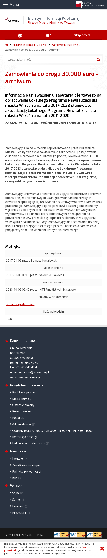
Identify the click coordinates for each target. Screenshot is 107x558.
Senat (16, 499)
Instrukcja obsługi (24, 437)
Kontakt (17, 458)
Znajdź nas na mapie (26, 465)
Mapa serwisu (21, 399)
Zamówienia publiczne (65, 44)
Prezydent (19, 513)
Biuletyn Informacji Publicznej (29, 44)
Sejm (15, 493)
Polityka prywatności (26, 471)
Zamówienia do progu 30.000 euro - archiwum (32, 49)
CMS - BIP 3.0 (35, 534)
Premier (17, 506)
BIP (14, 478)
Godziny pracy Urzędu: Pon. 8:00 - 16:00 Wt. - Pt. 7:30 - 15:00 (52, 431)
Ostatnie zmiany (23, 405)
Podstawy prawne (24, 392)
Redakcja (18, 418)
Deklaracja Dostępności (28, 443)
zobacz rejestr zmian (20, 304)
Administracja (21, 424)
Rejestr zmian (21, 411)
